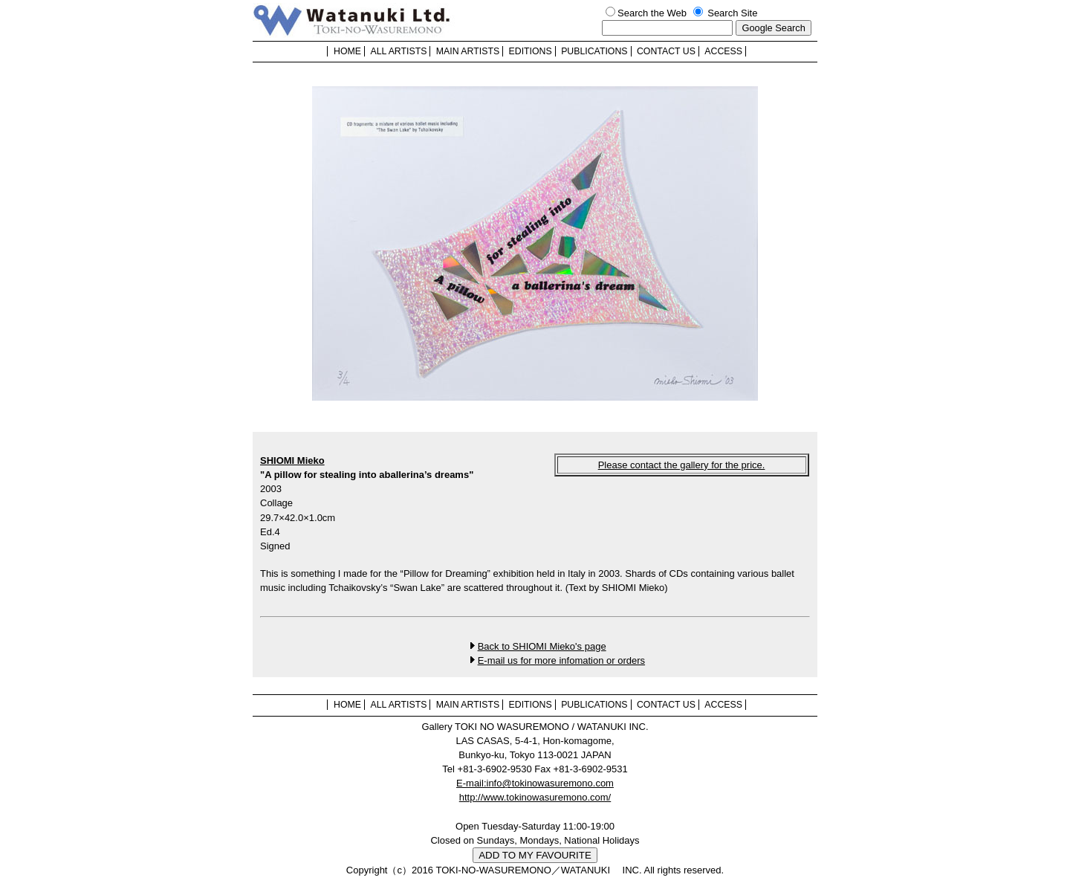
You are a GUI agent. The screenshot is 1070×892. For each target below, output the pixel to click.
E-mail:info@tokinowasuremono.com (535, 783)
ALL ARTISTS (398, 51)
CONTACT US (666, 51)
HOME (347, 51)
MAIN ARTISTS (467, 51)
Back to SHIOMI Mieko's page (542, 646)
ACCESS (723, 51)
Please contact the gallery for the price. (681, 465)
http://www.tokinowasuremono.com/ (535, 797)
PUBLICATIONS (594, 51)
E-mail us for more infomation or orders (561, 660)
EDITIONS (530, 51)
